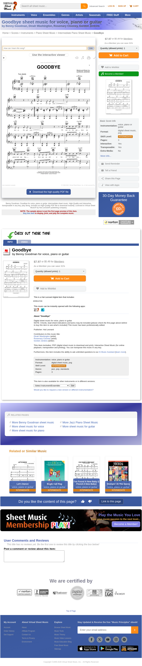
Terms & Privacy (28, 638)
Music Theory (59, 635)
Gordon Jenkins (40, 341)
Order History (9, 631)
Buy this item (28, 213)
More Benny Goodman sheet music (33, 422)
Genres (65, 15)
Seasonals (95, 15)
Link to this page (111, 501)
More (128, 15)
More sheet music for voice (28, 426)
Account (7, 627)
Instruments (18, 15)
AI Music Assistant (107, 352)
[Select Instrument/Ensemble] (51, 385)
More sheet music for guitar (78, 426)
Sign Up (122, 6)
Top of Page (71, 611)
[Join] (134, 630)
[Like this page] (83, 501)
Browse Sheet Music (62, 627)
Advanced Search (97, 6)
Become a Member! (126, 524)
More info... (106, 156)
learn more (120, 352)
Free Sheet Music (61, 645)
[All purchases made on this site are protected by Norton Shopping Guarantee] (119, 222)
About (24, 627)
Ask (91, 48)
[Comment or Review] (34, 556)
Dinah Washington (42, 336)
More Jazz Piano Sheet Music (80, 422)
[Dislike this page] (90, 501)
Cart (134, 6)
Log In (111, 6)
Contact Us (26, 635)
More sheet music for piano (28, 430)
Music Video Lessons (62, 638)
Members (128, 39)
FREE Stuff (113, 15)
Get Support (8, 635)
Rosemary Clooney (42, 338)
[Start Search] (84, 6)
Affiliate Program (28, 631)
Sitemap (57, 649)
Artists (79, 15)
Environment (27, 642)
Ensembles (49, 15)
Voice (34, 15)
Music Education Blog (62, 642)
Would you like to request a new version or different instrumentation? (64, 390)
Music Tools (59, 631)
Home (5, 33)
